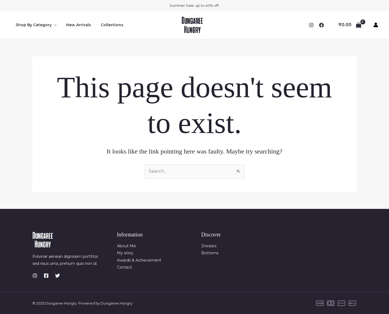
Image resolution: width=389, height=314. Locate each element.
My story (125, 252)
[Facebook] (321, 25)
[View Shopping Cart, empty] (350, 24)
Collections (106, 24)
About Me (126, 245)
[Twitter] (57, 275)
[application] (53, 25)
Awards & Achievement (139, 260)
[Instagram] (311, 25)
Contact (124, 267)
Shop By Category (35, 25)
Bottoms (209, 252)
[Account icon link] (375, 24)
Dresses (208, 245)
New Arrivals (75, 24)
